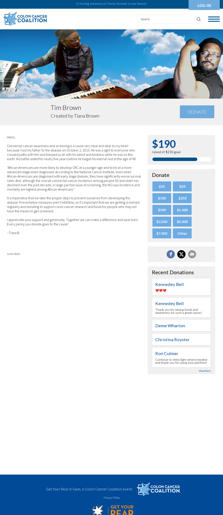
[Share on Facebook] (170, 254)
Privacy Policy (111, 498)
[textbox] (170, 19)
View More (205, 371)
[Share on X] (181, 254)
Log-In (204, 5)
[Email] (192, 254)
